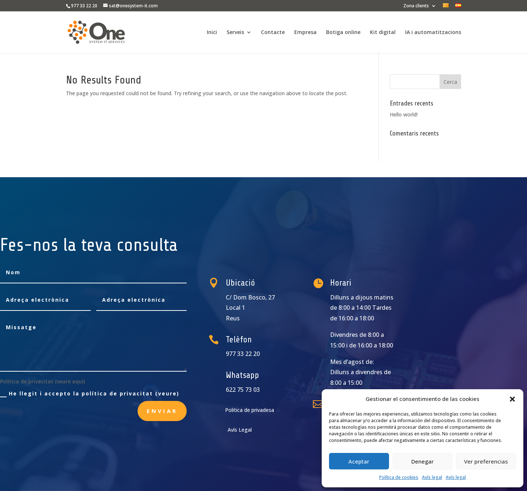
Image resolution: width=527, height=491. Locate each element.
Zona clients (416, 6)
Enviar (162, 410)
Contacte (273, 33)
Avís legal (432, 477)
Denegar (422, 461)
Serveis (235, 33)
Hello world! (404, 114)
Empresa (305, 33)
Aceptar (358, 461)
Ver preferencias (486, 461)
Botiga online (343, 33)
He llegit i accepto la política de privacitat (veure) (89, 393)
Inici (212, 33)
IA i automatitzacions (433, 33)
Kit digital (383, 33)
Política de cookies (398, 477)
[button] (512, 399)
